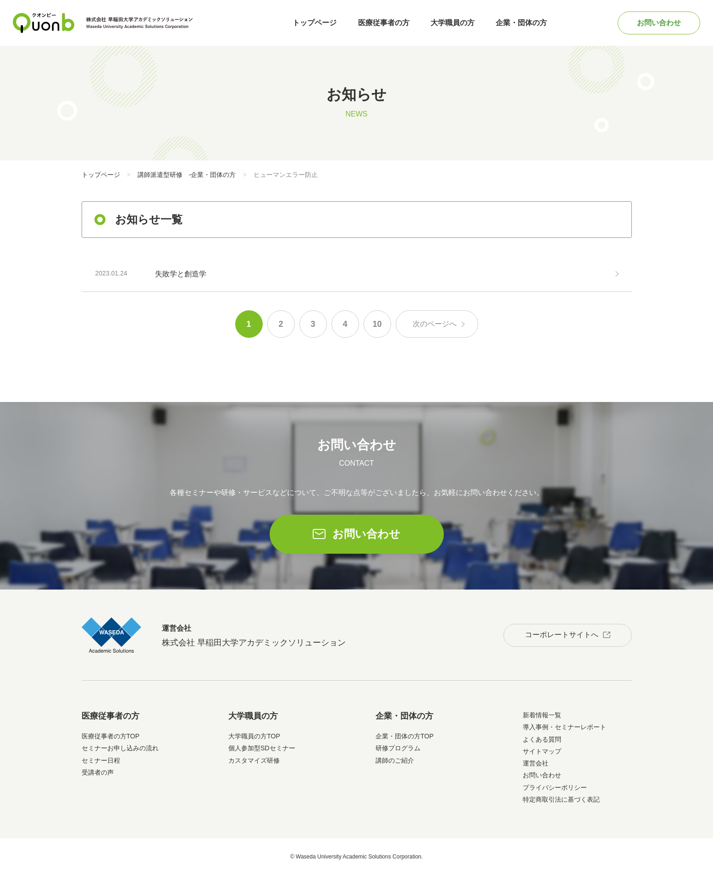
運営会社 (535, 763)
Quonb (44, 23)
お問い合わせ (659, 23)
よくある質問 (542, 739)
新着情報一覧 (542, 715)
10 (376, 324)
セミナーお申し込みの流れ (120, 748)
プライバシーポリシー (555, 787)
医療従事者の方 (383, 23)
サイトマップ (542, 751)
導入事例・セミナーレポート (564, 727)
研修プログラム (398, 748)
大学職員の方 (453, 23)
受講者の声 (98, 772)
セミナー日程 (101, 760)
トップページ (315, 23)
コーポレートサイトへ (561, 634)
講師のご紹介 (395, 760)
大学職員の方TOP (254, 736)
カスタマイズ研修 (254, 760)
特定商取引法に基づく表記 (561, 799)
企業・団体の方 (521, 23)
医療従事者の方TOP (111, 736)
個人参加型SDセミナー (261, 748)
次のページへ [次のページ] (435, 324)
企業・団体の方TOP (405, 736)
